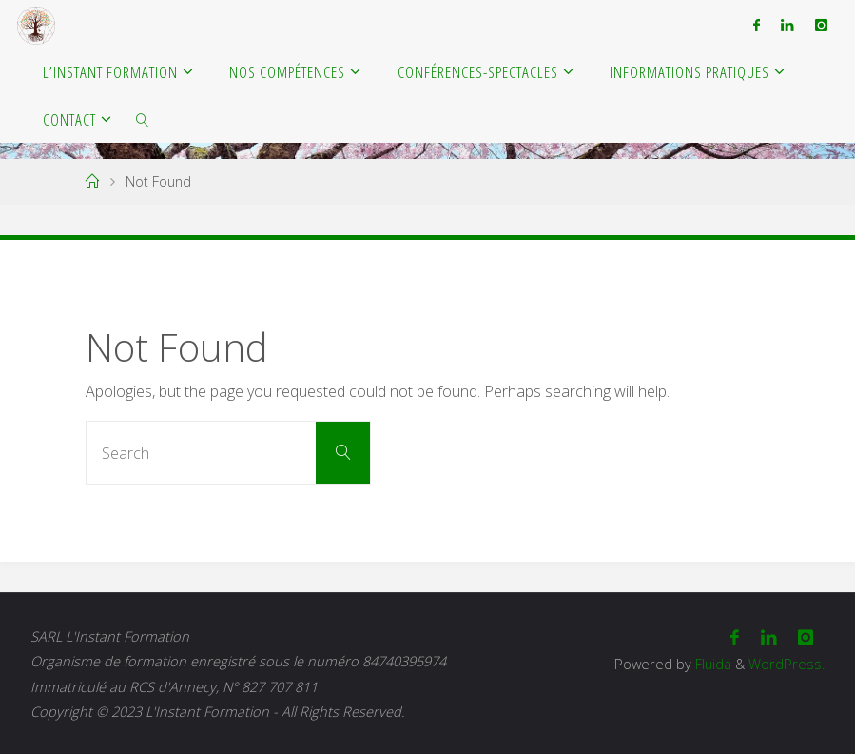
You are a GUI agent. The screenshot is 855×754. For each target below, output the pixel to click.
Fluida (711, 663)
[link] (143, 119)
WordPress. (786, 663)
